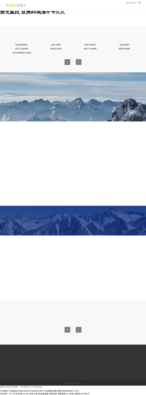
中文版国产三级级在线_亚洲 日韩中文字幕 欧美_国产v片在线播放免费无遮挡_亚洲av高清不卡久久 (39, 391)
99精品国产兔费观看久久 (59, 393)
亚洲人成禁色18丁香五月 (79, 393)
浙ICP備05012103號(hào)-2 (73, 383)
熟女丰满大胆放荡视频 (39, 393)
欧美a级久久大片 (22, 393)
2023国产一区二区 (7, 393)
